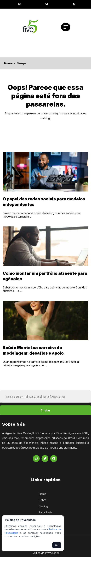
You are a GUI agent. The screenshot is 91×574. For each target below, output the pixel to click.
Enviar (45, 410)
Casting (43, 506)
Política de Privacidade (45, 553)
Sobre (42, 500)
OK (56, 545)
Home (8, 63)
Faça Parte (45, 512)
